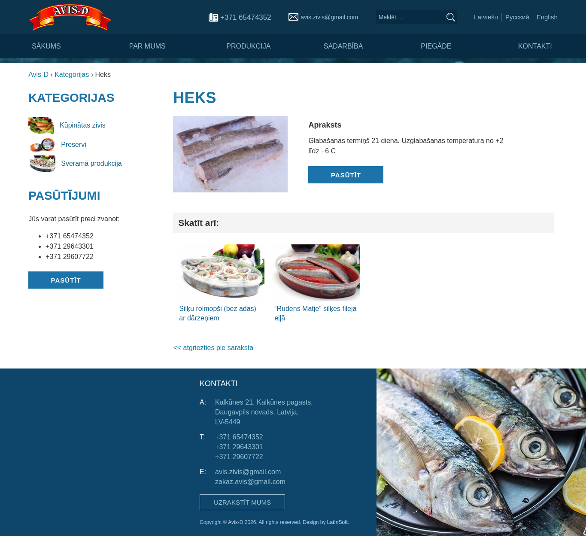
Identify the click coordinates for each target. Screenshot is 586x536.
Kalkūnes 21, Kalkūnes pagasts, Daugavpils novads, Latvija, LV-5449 (264, 412)
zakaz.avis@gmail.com (250, 481)
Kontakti (535, 46)
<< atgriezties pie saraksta (213, 347)
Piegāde (436, 46)
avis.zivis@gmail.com (329, 17)
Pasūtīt (66, 280)
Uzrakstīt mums (242, 502)
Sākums (46, 46)
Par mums (147, 46)
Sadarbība (343, 46)
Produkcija (248, 46)
